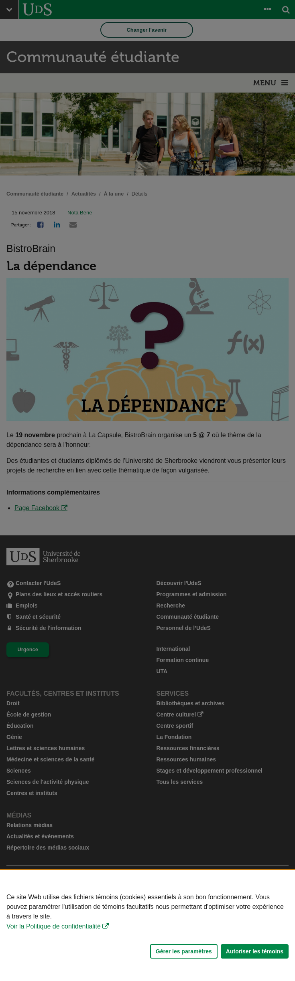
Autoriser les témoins (254, 951)
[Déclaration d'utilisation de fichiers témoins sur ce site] (147, 925)
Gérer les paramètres (184, 951)
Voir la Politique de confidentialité (53, 926)
